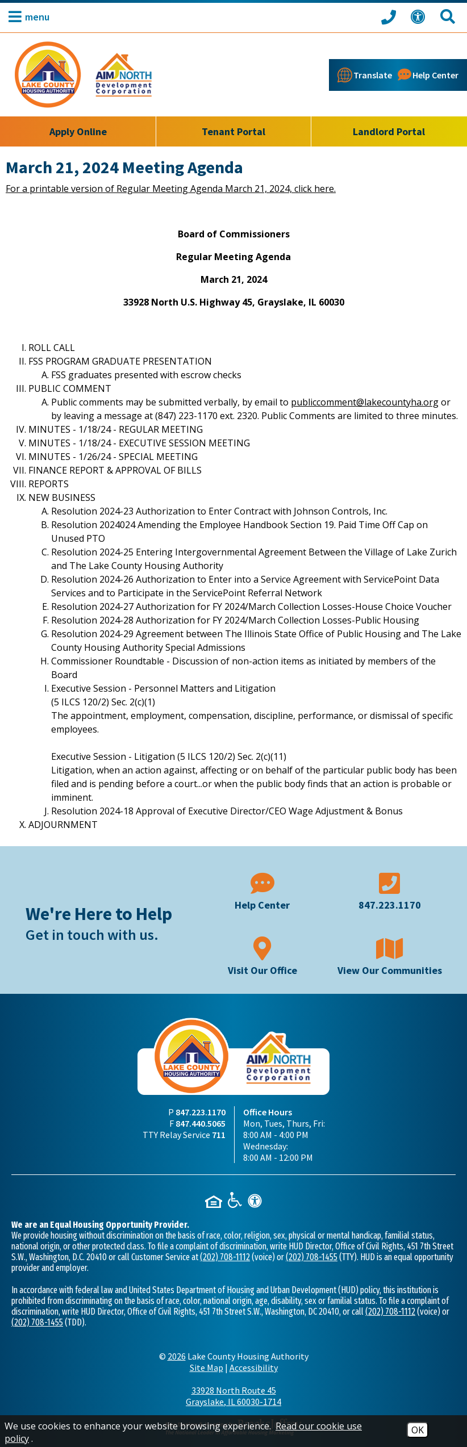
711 (219, 1134)
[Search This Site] (449, 16)
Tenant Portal (233, 131)
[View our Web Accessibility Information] (420, 16)
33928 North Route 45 (233, 1396)
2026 (177, 1356)
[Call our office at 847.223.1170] (390, 16)
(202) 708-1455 (311, 1257)
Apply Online (78, 131)
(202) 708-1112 (225, 1257)
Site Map (206, 1367)
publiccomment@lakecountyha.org (365, 402)
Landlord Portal (389, 131)
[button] (26, 16)
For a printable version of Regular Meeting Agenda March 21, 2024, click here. (171, 188)
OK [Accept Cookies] (417, 1430)
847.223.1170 (201, 1112)
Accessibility (254, 1367)
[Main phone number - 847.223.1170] (389, 890)
